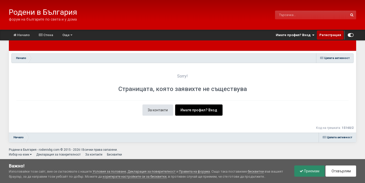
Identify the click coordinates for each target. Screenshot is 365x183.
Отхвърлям (341, 171)
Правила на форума (194, 171)
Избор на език (20, 154)
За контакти (158, 110)
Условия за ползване (109, 171)
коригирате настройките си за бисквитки (135, 176)
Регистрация (330, 35)
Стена (46, 35)
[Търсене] (298, 15)
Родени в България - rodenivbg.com (34, 149)
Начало (21, 35)
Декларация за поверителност (58, 154)
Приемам (309, 171)
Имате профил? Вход (295, 35)
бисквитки (256, 171)
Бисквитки (114, 154)
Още (67, 35)
